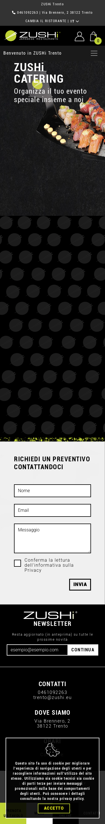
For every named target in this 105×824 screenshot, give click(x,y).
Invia (80, 584)
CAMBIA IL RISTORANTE (46, 21)
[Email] (37, 650)
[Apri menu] (94, 53)
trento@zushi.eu (52, 697)
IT (75, 21)
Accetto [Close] (54, 808)
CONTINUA (82, 649)
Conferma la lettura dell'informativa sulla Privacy (49, 565)
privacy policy (71, 799)
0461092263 (27, 13)
